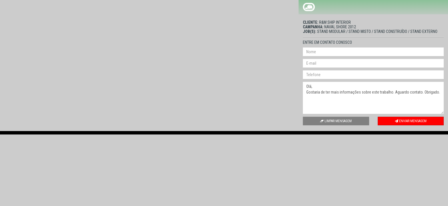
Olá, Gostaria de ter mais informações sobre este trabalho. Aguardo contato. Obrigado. (373, 98)
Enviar (411, 121)
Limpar (336, 121)
